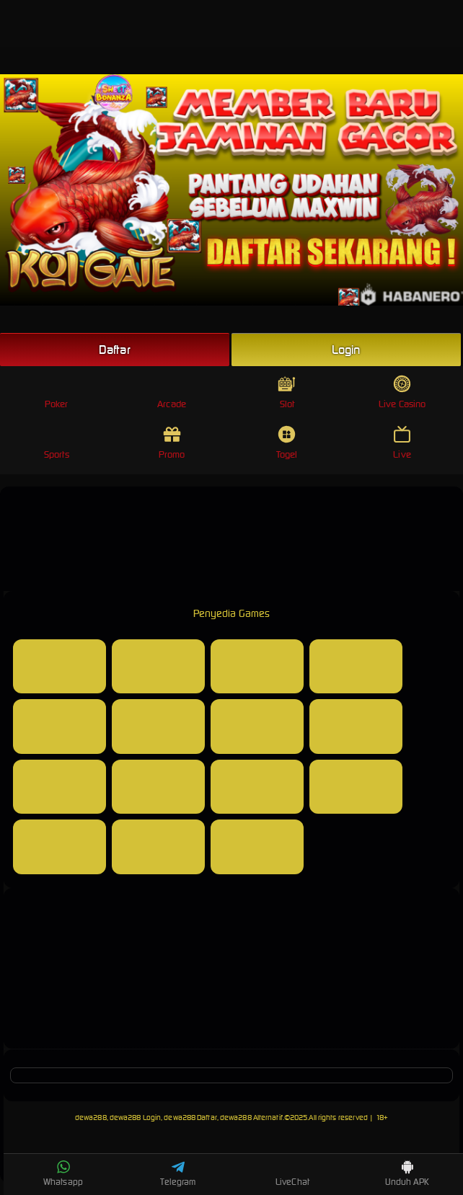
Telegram (178, 1173)
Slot (287, 392)
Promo (172, 443)
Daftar (115, 349)
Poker (57, 392)
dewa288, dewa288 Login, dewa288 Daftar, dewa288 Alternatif (179, 1117)
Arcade (171, 392)
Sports (56, 443)
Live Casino (402, 392)
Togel (287, 443)
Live (402, 443)
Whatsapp (63, 1173)
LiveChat (292, 1173)
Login (346, 349)
